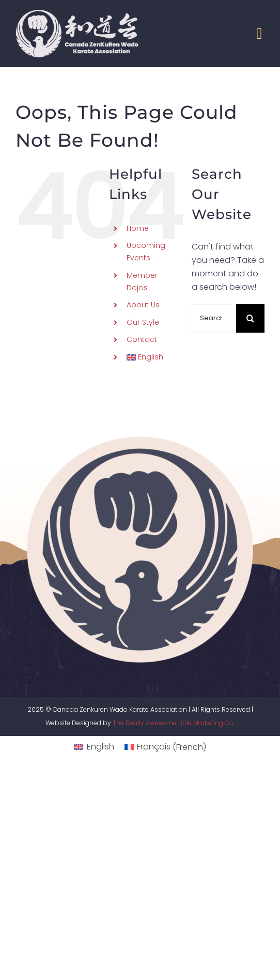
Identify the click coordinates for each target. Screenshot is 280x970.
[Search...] (214, 318)
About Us (143, 305)
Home (138, 228)
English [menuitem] (100, 747)
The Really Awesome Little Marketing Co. (174, 722)
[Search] (250, 318)
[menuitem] (151, 357)
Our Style (143, 322)
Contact (142, 339)
